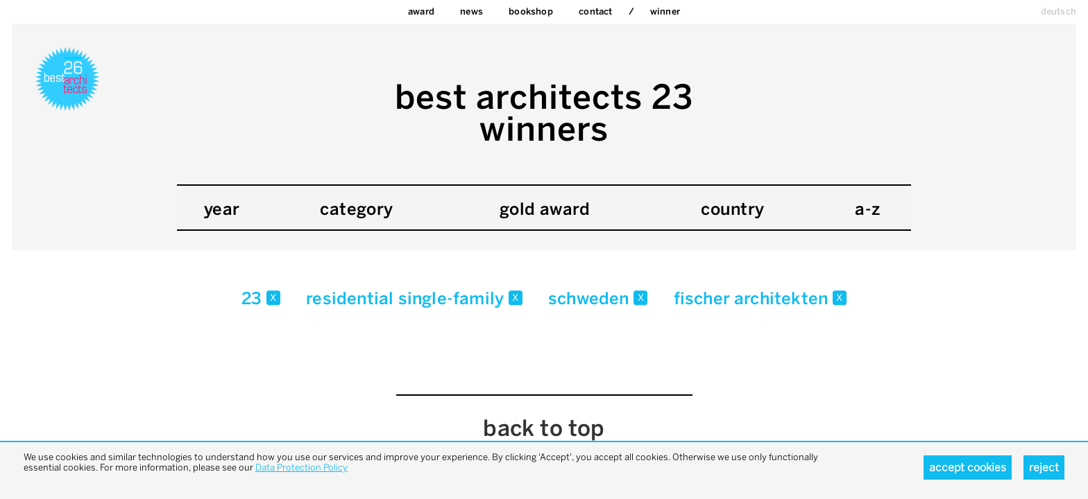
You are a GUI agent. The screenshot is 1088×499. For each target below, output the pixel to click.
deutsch (1058, 11)
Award (421, 11)
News (471, 11)
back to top (543, 428)
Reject (1044, 467)
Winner (665, 11)
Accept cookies (967, 467)
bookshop (531, 11)
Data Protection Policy (301, 467)
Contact (595, 11)
